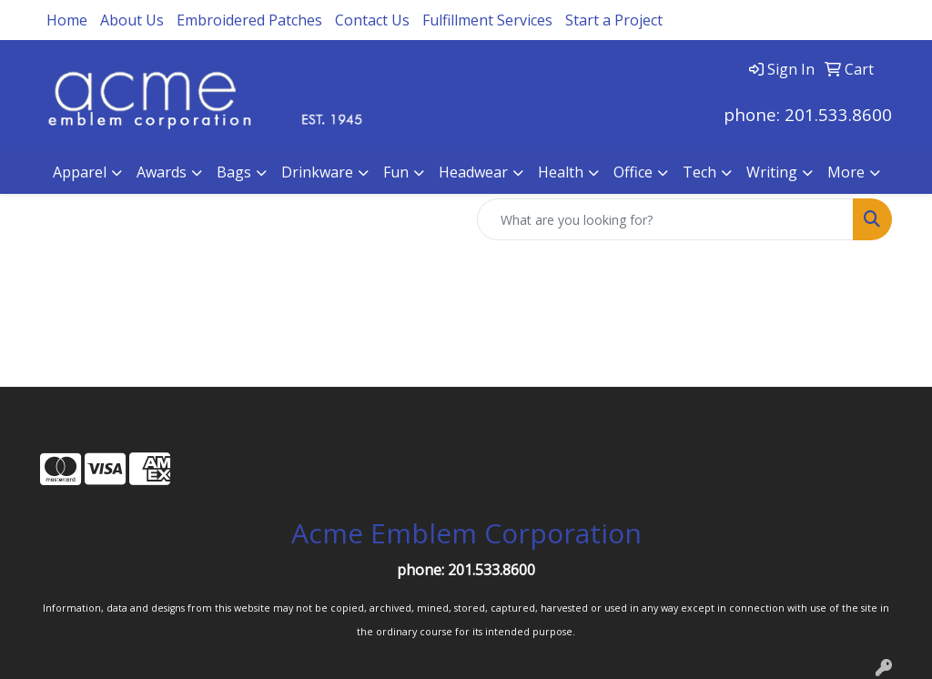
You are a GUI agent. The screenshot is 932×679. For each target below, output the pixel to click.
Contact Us (372, 20)
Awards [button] (162, 172)
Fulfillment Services (487, 20)
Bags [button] (234, 172)
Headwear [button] (473, 172)
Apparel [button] (79, 172)
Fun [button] (396, 172)
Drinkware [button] (317, 172)
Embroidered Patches (249, 20)
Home (66, 20)
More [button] (846, 172)
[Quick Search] (665, 219)
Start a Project (614, 20)
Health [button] (560, 172)
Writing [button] (771, 172)
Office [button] (633, 172)
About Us (132, 20)
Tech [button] (699, 172)
